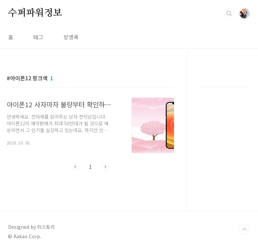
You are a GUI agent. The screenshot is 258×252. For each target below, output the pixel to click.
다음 (105, 167)
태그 (38, 37)
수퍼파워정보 (35, 13)
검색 (229, 13)
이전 (76, 167)
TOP (244, 229)
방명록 (71, 37)
